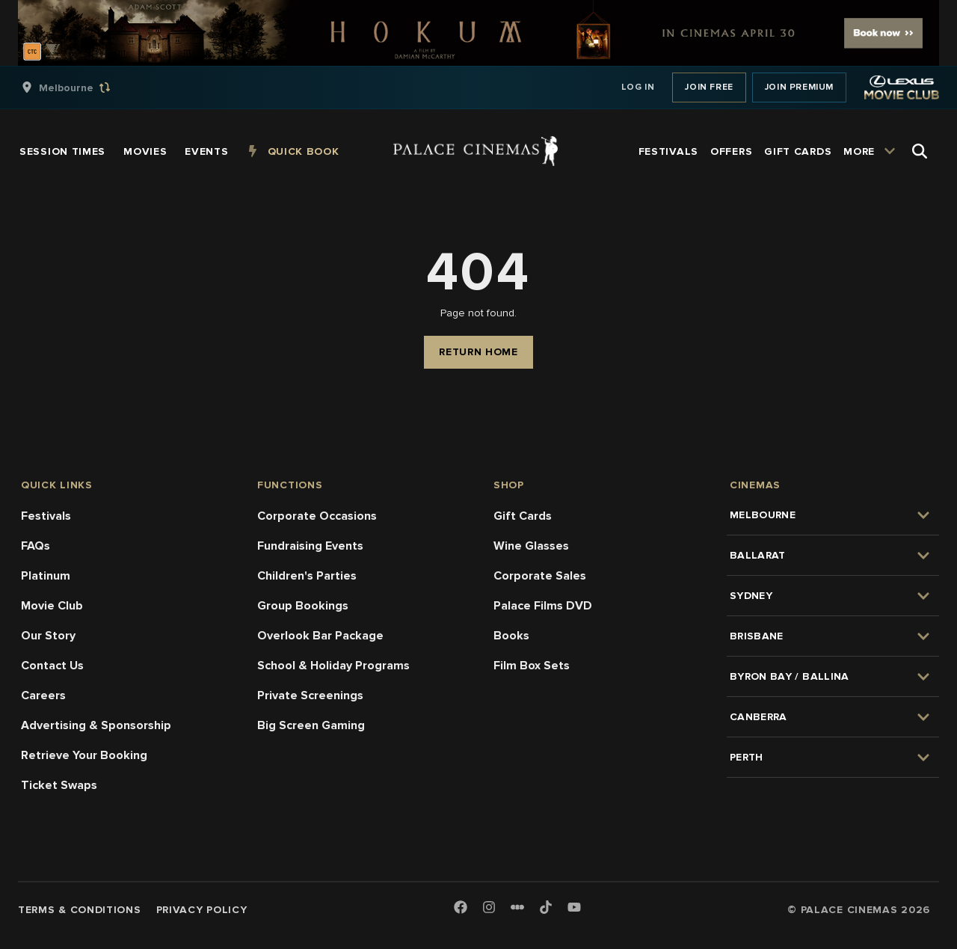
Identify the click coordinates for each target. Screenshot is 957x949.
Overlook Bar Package (320, 635)
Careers (43, 695)
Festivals (46, 516)
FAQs (35, 545)
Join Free (709, 87)
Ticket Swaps (59, 785)
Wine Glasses (531, 545)
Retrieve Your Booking (84, 755)
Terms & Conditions (79, 909)
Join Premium (799, 87)
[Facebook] (460, 908)
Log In (638, 87)
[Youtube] (574, 908)
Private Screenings (310, 695)
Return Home (478, 351)
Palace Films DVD (542, 605)
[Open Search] (920, 151)
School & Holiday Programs (333, 665)
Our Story (48, 635)
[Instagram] (489, 908)
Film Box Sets (531, 665)
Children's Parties (307, 575)
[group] (81, 87)
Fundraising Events (310, 545)
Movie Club (52, 605)
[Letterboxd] (517, 907)
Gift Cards (522, 516)
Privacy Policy (201, 909)
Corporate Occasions (317, 516)
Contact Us (52, 665)
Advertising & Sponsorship (96, 725)
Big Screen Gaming (311, 725)
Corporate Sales (539, 575)
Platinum (45, 575)
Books (511, 635)
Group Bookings (302, 605)
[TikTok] (546, 907)
